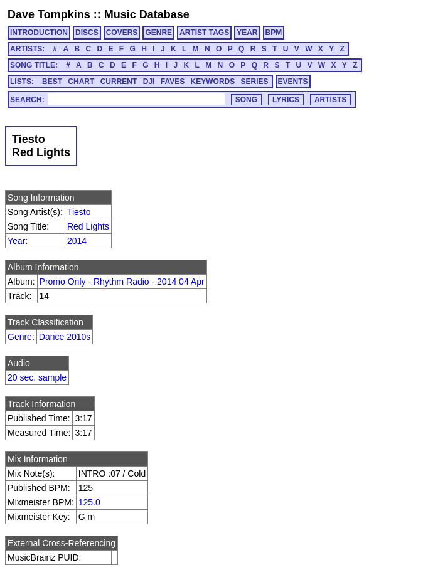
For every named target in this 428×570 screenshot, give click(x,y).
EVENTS (293, 81)
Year (16, 241)
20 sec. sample (37, 377)
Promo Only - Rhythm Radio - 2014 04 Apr (122, 282)
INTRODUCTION (39, 32)
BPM (273, 32)
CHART (81, 81)
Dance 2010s (65, 337)
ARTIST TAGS (204, 32)
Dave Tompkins (49, 14)
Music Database (147, 14)
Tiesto (79, 212)
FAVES (173, 81)
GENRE (158, 32)
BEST (52, 81)
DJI (149, 81)
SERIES (255, 81)
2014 (77, 241)
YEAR (247, 32)
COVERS (122, 32)
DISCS (87, 32)
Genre (20, 337)
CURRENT (118, 81)
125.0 (89, 502)
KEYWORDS (213, 81)
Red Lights (88, 226)
